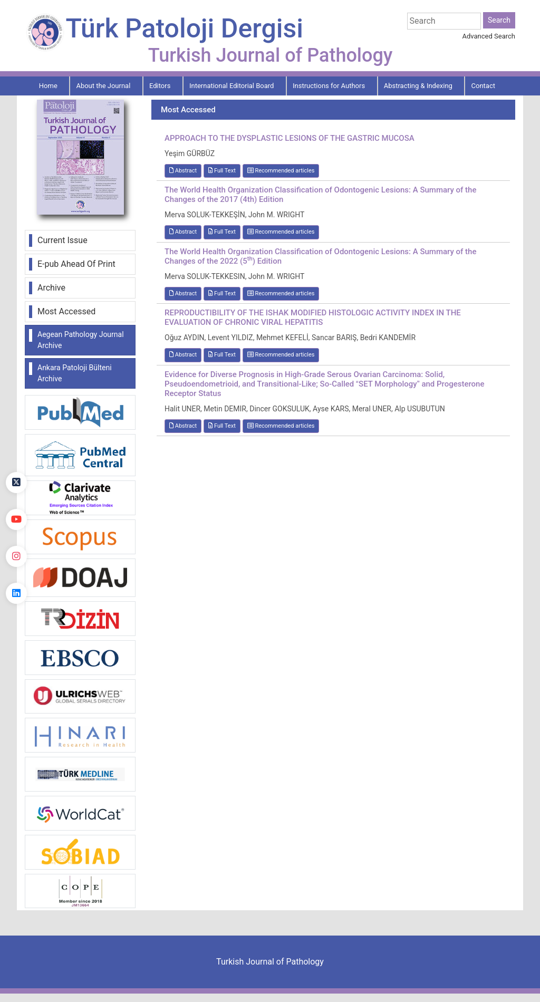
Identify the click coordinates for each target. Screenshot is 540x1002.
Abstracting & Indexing (418, 86)
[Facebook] (16, 445)
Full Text (222, 170)
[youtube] (16, 519)
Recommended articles (281, 170)
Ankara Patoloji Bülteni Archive (74, 373)
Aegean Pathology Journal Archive (80, 340)
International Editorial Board (231, 86)
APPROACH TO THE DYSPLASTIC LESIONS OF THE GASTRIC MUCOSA (289, 138)
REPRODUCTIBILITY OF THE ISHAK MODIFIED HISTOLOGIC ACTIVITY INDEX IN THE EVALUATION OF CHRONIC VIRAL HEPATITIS (313, 317)
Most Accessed (66, 311)
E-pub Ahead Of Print (76, 264)
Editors (159, 86)
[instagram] (16, 556)
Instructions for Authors (329, 86)
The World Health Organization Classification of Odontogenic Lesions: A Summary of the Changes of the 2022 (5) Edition (320, 256)
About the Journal (103, 86)
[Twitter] (16, 482)
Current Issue (62, 240)
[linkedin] (16, 593)
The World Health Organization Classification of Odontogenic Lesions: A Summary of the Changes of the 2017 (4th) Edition (320, 194)
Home (48, 86)
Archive (51, 288)
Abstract (183, 170)
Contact (483, 86)
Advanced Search (488, 36)
